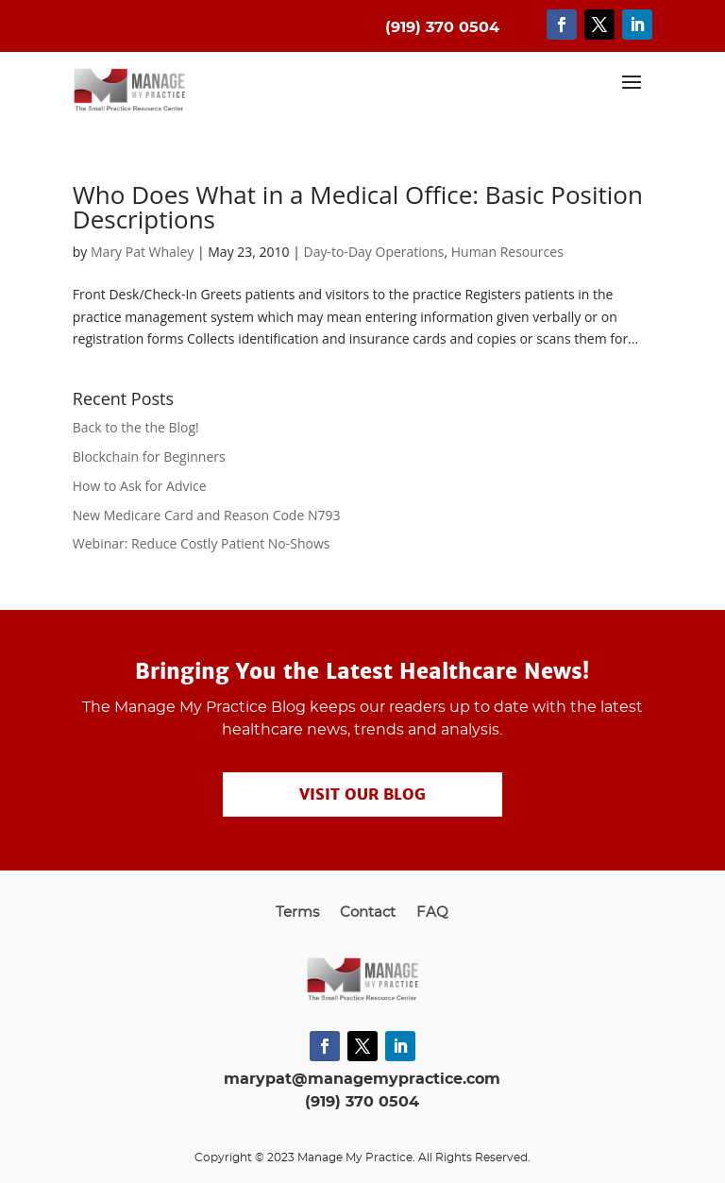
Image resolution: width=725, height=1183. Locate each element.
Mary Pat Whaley (142, 252)
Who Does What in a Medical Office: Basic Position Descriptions (358, 206)
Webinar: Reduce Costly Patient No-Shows (201, 543)
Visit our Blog (362, 794)
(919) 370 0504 (362, 1101)
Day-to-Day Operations (374, 252)
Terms (297, 913)
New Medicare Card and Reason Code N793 (207, 515)
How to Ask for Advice (140, 486)
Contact (368, 913)
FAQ (432, 913)
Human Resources (507, 252)
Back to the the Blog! (136, 427)
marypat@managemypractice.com (362, 1079)
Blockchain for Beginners (149, 456)
